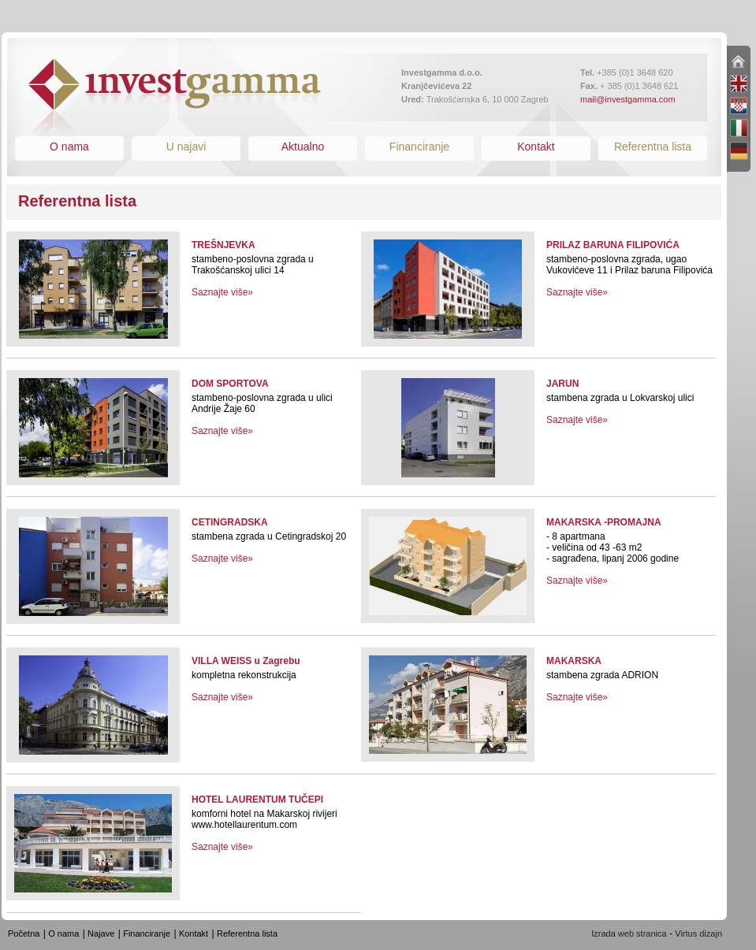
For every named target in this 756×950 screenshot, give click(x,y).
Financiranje (419, 146)
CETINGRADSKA (230, 522)
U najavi (186, 146)
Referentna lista (652, 146)
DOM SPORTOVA (230, 383)
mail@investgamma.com (628, 99)
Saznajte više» (222, 292)
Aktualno (302, 146)
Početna (23, 933)
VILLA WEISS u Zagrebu (246, 660)
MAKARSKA (573, 660)
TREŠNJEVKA (223, 244)
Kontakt (535, 146)
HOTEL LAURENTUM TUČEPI (257, 799)
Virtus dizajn (698, 933)
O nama (69, 146)
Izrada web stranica (628, 933)
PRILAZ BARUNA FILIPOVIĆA (613, 244)
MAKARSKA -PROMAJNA (603, 522)
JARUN (562, 383)
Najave (101, 933)
